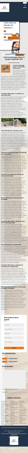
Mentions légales (14, 432)
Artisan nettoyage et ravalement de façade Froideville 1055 (22, 420)
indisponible (13, 358)
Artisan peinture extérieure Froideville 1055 (13, 410)
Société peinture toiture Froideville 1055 (14, 406)
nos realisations (13, 37)
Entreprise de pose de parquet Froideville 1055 (23, 409)
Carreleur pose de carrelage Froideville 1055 (22, 414)
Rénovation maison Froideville (21, 404)
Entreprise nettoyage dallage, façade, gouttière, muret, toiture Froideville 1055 (5, 405)
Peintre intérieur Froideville (13, 417)
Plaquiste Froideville (12, 414)
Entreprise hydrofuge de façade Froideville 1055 (5, 413)
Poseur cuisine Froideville (13, 421)
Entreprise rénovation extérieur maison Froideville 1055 (5, 419)
